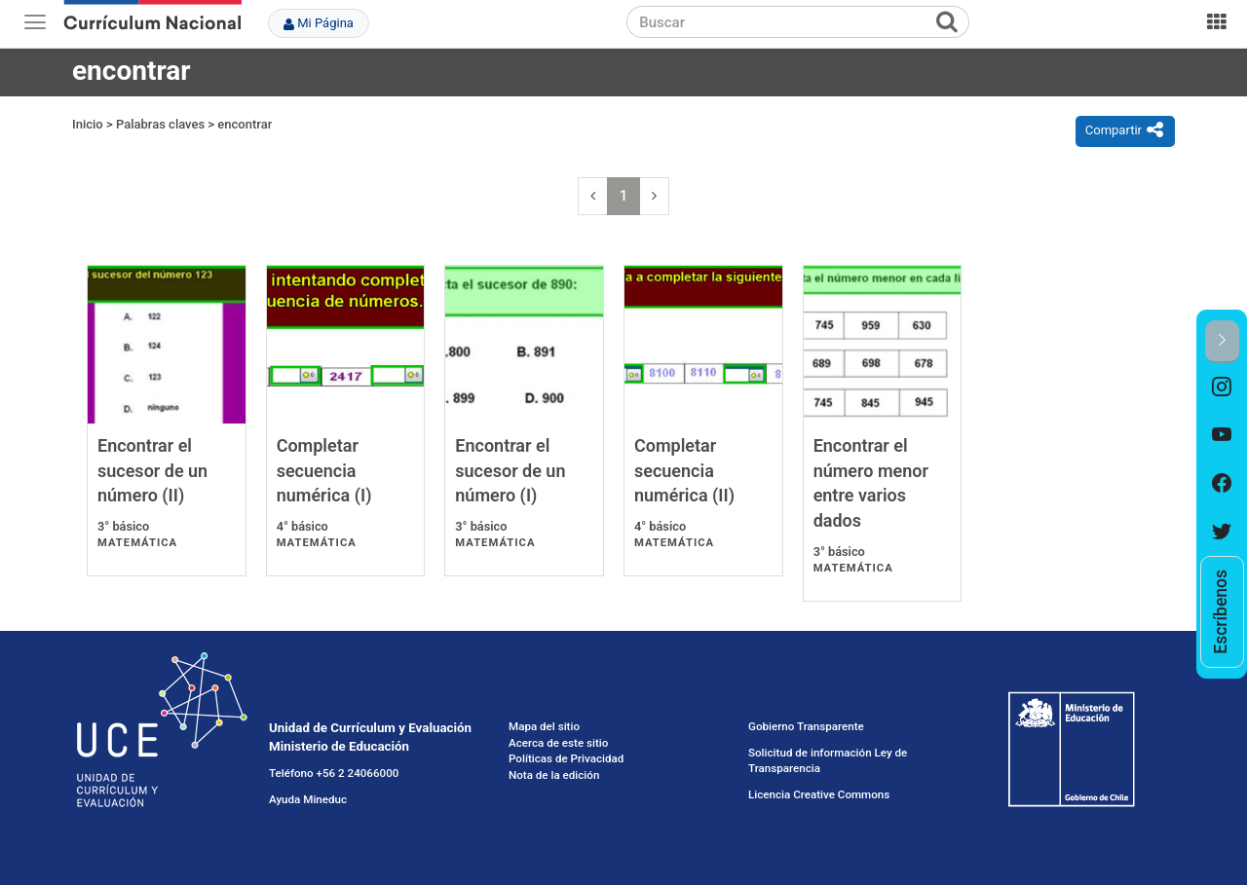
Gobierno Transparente (806, 726)
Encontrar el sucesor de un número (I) (510, 470)
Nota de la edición (554, 775)
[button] (1222, 341)
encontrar (244, 124)
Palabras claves (160, 124)
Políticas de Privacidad (566, 758)
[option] (1222, 387)
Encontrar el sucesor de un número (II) (152, 470)
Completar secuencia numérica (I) (324, 470)
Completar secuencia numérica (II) (684, 470)
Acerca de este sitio (558, 743)
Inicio (87, 124)
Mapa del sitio (544, 726)
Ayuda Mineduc (308, 799)
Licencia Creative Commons (818, 794)
